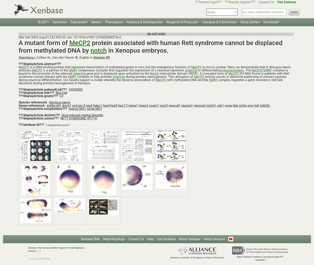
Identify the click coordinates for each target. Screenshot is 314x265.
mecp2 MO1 (77, 109)
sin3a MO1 (94, 109)
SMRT (73, 70)
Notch (154, 73)
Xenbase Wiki (90, 239)
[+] (61, 96)
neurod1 (174, 105)
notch (99, 50)
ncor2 (164, 105)
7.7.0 (38, 251)
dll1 (58, 105)
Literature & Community (219, 22)
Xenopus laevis (59, 102)
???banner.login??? (208, 2)
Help (150, 239)
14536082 (75, 89)
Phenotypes (113, 22)
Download (271, 22)
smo (250, 105)
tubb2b (265, 105)
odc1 (220, 105)
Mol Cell (61, 93)
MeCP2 (79, 43)
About (214, 239)
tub (257, 105)
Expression (79, 22)
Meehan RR (102, 57)
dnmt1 (66, 105)
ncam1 (154, 105)
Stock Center (250, 22)
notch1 (211, 105)
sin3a (243, 105)
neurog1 (187, 105)
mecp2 (143, 105)
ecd (74, 105)
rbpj (235, 105)
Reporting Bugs (114, 239)
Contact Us (266, 2)
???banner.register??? (240, 2)
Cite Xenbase (166, 239)
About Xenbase (189, 239)
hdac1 (97, 105)
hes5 (113, 105)
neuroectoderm (233, 70)
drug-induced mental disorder (83, 115)
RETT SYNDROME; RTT (76, 118)
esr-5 (81, 105)
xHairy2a (191, 70)
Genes (95, 22)
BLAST (42, 22)
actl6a (51, 105)
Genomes (59, 22)
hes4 (106, 105)
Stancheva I (27, 57)
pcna (228, 105)
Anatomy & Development (144, 22)
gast (89, 105)
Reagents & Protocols (182, 22)
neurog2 (199, 105)
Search (294, 12)
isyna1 (133, 105)
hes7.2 (123, 105)
